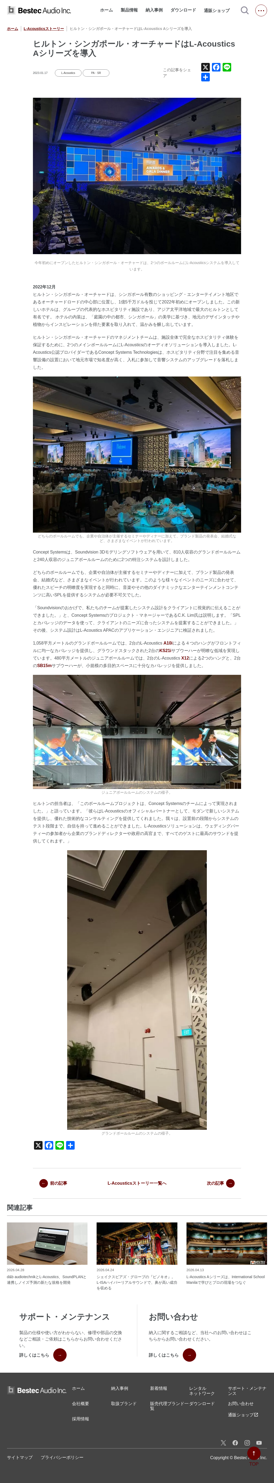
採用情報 (80, 1419)
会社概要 (80, 1403)
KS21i (165, 650)
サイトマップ (20, 1457)
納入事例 (154, 10)
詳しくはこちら (43, 1355)
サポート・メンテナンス (247, 1390)
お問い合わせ (241, 1403)
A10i (168, 643)
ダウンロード (183, 10)
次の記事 (221, 1183)
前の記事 (53, 1183)
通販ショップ (219, 10)
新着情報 (158, 1388)
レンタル (202, 1391)
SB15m (44, 665)
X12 (185, 658)
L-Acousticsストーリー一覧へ (137, 1183)
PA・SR (96, 72)
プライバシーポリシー (62, 1457)
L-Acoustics (68, 72)
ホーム (106, 10)
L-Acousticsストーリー (44, 29)
